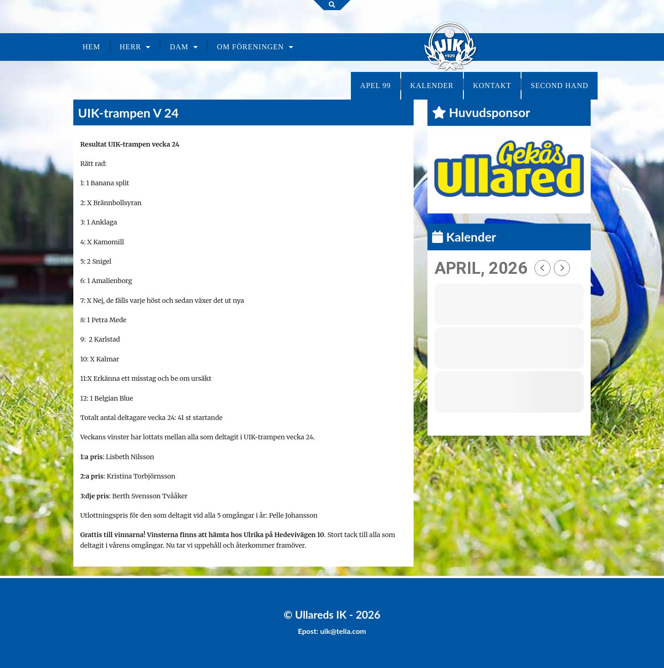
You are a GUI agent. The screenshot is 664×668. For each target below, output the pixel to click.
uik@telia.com (343, 631)
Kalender (432, 85)
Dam (179, 47)
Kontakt (492, 85)
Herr (131, 47)
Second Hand (559, 85)
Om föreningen (250, 47)
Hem (92, 47)
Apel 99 (375, 85)
